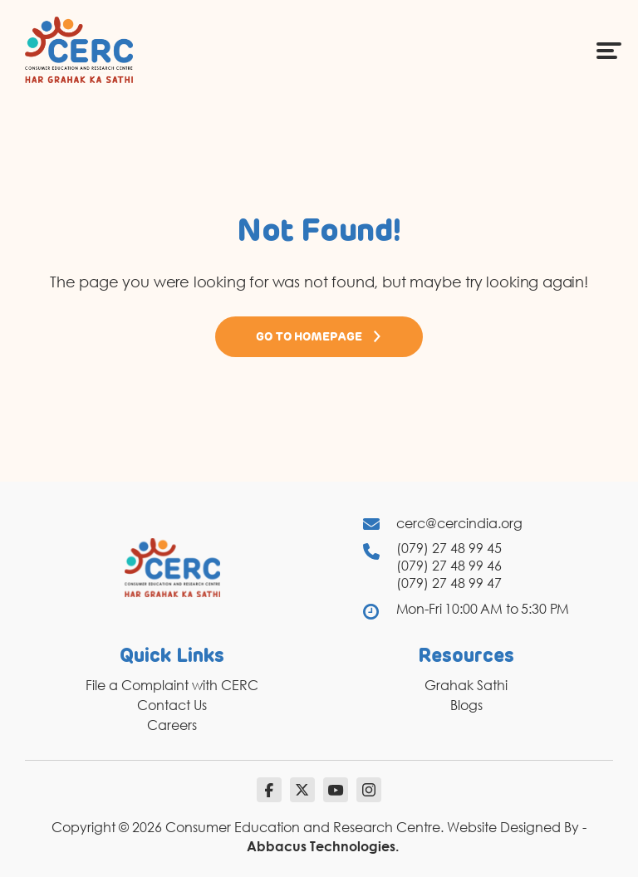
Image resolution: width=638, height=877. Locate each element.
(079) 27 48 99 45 (449, 548)
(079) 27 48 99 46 (449, 565)
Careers (172, 725)
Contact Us (172, 705)
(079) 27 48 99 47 (449, 583)
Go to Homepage (319, 336)
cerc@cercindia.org (459, 523)
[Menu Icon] (608, 49)
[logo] (79, 49)
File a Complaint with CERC (172, 685)
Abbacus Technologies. (323, 846)
